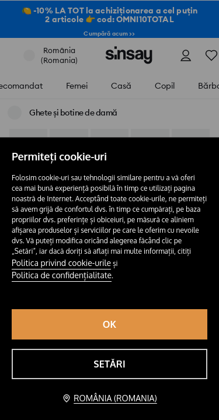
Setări (109, 364)
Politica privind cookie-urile (61, 263)
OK (110, 324)
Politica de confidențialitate (62, 275)
